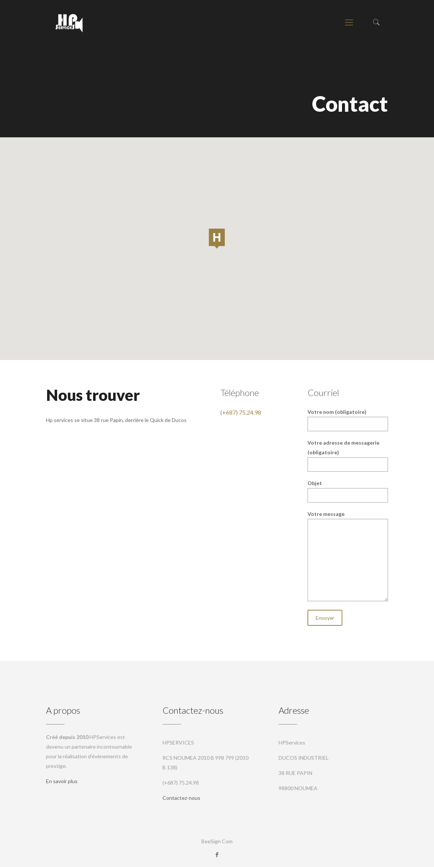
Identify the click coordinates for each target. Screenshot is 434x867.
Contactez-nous (181, 798)
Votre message (348, 556)
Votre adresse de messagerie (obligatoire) (348, 455)
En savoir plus (62, 781)
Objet (348, 491)
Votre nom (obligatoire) (348, 420)
